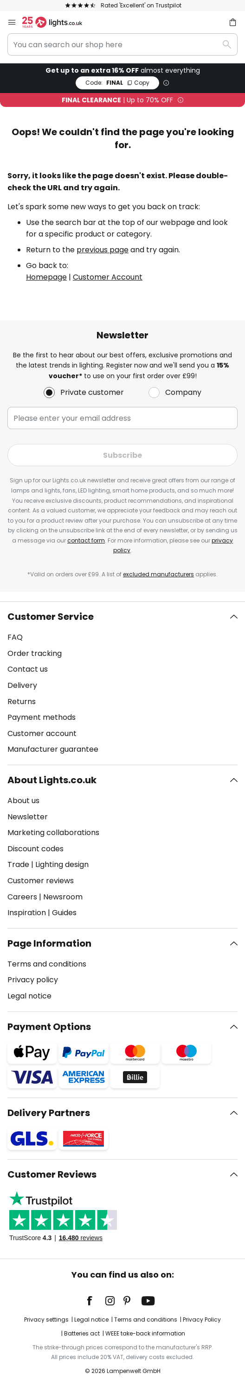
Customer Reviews (52, 1174)
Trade (18, 864)
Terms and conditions (46, 964)
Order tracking (34, 653)
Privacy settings (46, 1319)
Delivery (22, 685)
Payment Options (49, 1026)
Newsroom (63, 897)
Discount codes (35, 848)
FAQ (15, 637)
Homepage (46, 277)
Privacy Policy (202, 1319)
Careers (22, 897)
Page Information (49, 943)
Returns (21, 701)
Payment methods (41, 717)
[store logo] (57, 22)
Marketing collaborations (53, 832)
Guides (64, 912)
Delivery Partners (48, 1112)
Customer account (42, 733)
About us (23, 800)
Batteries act (82, 1333)
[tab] (122, 683)
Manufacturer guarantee (52, 749)
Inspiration (26, 912)
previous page (103, 249)
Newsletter (27, 816)
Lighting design (62, 864)
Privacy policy (32, 979)
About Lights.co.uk (52, 780)
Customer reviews (40, 880)
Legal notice (29, 996)
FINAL (117, 83)
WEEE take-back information (145, 1333)
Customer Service (50, 616)
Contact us (27, 669)
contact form (86, 540)
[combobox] (122, 44)
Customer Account (107, 277)
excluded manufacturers (158, 574)
